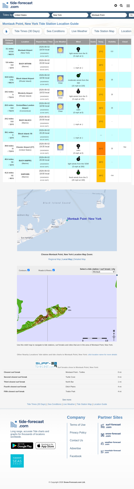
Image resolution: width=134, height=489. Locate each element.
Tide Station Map (104, 31)
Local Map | (67, 259)
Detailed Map (80, 259)
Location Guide (100, 404)
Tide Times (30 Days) (27, 31)
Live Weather (79, 31)
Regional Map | (55, 259)
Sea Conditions (56, 31)
